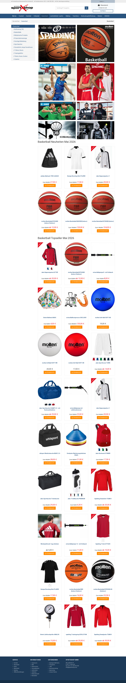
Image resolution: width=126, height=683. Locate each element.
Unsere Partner (53, 672)
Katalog (16, 670)
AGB (33, 664)
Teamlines (76, 16)
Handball (28, 16)
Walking (68, 16)
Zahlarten (34, 672)
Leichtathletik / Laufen (56, 16)
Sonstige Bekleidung (20, 41)
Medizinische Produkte (21, 35)
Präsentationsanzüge (20, 38)
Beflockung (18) (19, 29)
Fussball (21, 16)
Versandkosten (35, 668)
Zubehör (16, 59)
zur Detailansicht (49, 185)
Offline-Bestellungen (19, 672)
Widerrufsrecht (35, 673)
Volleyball (36, 16)
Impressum (34, 663)
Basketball (45, 16)
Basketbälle (17, 32)
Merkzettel (16, 668)
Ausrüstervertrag (53, 668)
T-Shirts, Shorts (18, 50)
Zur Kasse (103, 11)
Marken (100, 16)
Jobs (50, 666)
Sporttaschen (18, 44)
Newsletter (34, 675)
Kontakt (16, 663)
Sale (14, 16)
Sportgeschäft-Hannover (55, 663)
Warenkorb (103, 5)
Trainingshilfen (18, 53)
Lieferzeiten (35, 670)
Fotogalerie (52, 664)
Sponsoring (52, 670)
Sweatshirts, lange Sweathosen (23, 47)
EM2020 (107, 16)
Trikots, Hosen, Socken (20, 56)
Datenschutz (35, 666)
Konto (102, 1)
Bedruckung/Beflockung (88, 16)
